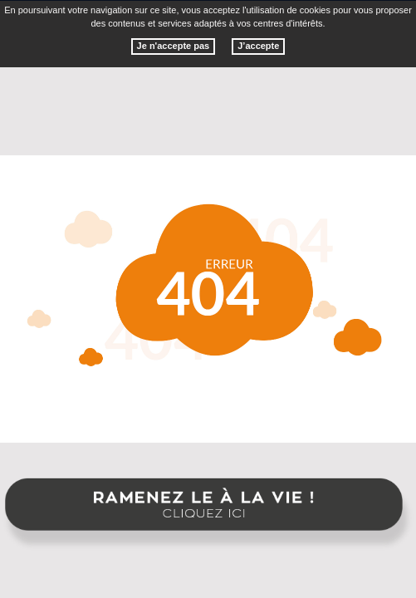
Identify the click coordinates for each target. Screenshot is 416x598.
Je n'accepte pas (173, 46)
